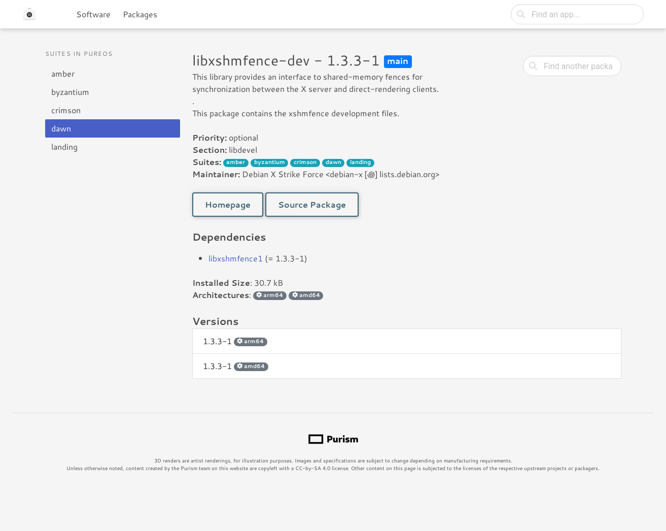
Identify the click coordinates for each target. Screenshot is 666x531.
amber (63, 73)
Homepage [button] (228, 204)
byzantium (70, 91)
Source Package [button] (312, 204)
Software (93, 14)
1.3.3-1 (235, 341)
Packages (140, 14)
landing (64, 146)
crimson (66, 110)
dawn (61, 128)
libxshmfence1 (235, 258)
